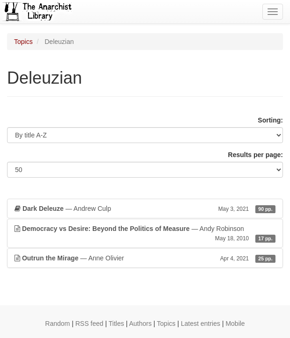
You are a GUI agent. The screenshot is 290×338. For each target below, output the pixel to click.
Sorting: (270, 120)
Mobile (235, 323)
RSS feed (89, 323)
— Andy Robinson (145, 234)
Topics (23, 41)
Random (57, 323)
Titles (116, 323)
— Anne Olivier (145, 258)
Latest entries (200, 323)
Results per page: (255, 154)
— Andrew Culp (145, 208)
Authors (140, 323)
